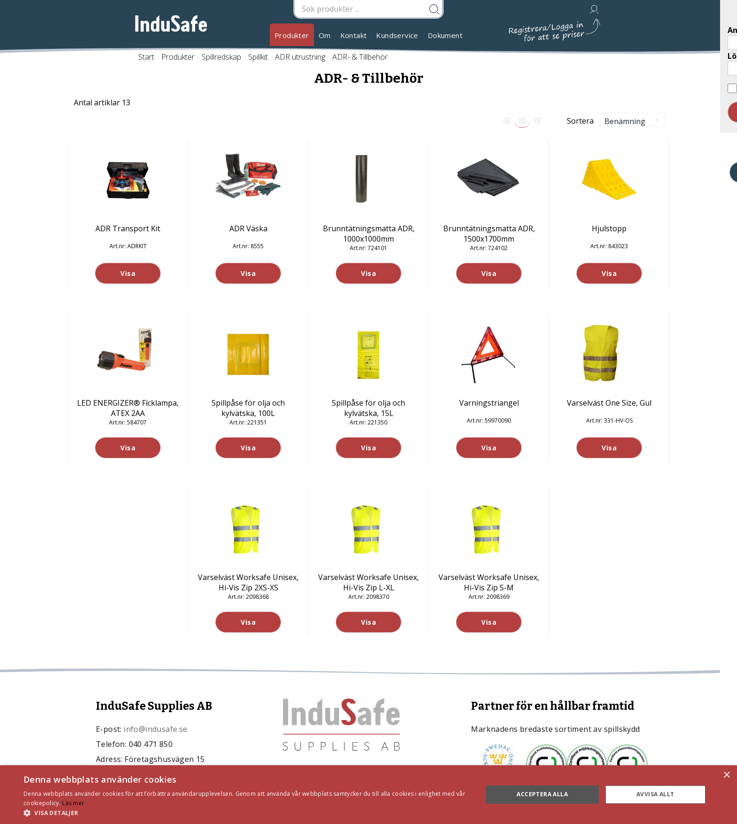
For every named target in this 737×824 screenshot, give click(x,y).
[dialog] (368, 794)
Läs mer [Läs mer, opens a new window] (73, 803)
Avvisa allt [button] (655, 794)
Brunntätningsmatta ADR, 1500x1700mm (489, 233)
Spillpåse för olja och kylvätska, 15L (368, 408)
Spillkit (258, 57)
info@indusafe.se (155, 729)
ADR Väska (248, 228)
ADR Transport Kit (127, 228)
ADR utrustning (300, 57)
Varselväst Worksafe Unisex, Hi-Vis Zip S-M (489, 582)
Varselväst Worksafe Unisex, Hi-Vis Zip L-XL (368, 582)
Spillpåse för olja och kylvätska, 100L (248, 408)
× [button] (726, 775)
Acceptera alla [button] (542, 794)
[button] (246, 812)
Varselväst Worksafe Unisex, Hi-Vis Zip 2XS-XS (248, 582)
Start (146, 57)
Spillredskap (221, 57)
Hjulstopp (609, 228)
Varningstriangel (489, 403)
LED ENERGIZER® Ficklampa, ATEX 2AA (128, 408)
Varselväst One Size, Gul (609, 403)
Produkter (291, 35)
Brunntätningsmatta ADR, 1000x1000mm (369, 233)
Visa (127, 273)
